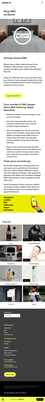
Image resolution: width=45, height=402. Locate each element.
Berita (6, 332)
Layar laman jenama (13, 96)
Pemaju (6, 343)
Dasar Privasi (8, 353)
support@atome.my (10, 361)
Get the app (10, 374)
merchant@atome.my (10, 367)
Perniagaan (7, 341)
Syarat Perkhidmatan (10, 350)
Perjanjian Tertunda (10, 355)
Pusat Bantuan (8, 334)
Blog (5, 330)
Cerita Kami (7, 328)
